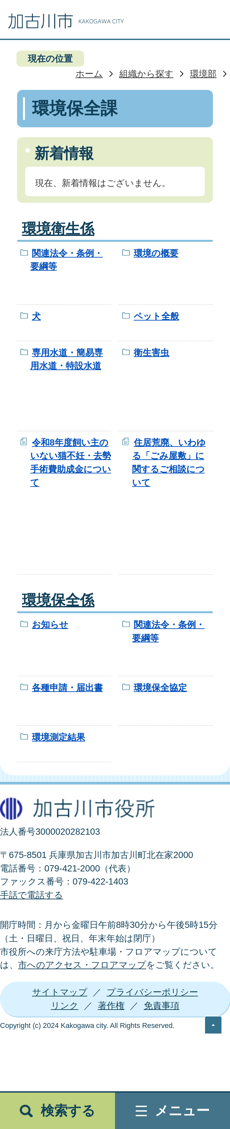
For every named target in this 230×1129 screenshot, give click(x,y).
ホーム (89, 74)
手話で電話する (31, 895)
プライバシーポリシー (152, 992)
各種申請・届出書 (67, 687)
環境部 (203, 74)
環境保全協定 (160, 687)
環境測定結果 (58, 737)
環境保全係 (58, 600)
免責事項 (161, 1005)
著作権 (111, 1005)
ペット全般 (156, 316)
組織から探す (146, 74)
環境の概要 (156, 253)
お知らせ (50, 624)
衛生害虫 (151, 352)
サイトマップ (59, 992)
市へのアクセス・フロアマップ (82, 965)
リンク (65, 1005)
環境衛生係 (58, 229)
